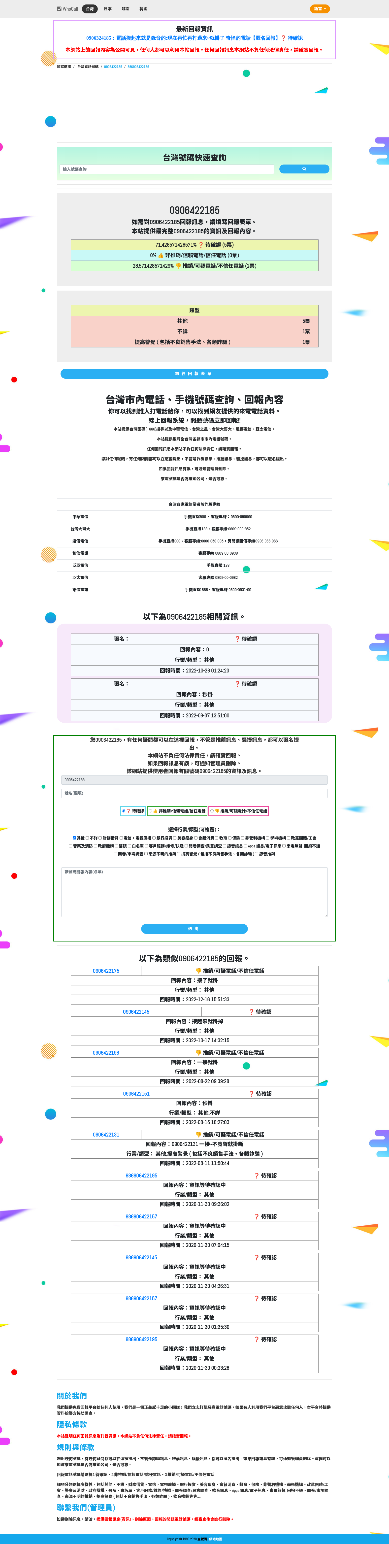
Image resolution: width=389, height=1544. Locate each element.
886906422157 (141, 1216)
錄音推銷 (265, 854)
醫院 (121, 846)
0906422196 (106, 1052)
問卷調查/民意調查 (203, 846)
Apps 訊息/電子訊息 (263, 846)
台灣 (90, 8)
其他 (79, 838)
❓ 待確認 (133, 811)
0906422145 (136, 1011)
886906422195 (141, 1175)
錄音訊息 (233, 846)
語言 (318, 8)
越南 (126, 8)
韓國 (143, 8)
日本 (108, 8)
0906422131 (106, 1134)
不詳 (92, 838)
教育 (221, 838)
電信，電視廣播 (136, 838)
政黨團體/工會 (302, 838)
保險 (234, 838)
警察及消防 (81, 846)
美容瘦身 (183, 838)
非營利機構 (253, 838)
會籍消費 (204, 838)
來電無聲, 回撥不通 (301, 846)
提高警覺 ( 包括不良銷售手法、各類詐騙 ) (215, 854)
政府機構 (104, 846)
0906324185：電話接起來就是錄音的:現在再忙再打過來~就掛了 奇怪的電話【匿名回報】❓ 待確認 (194, 38)
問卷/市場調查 (128, 854)
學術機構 (276, 838)
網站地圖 (215, 1539)
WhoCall (67, 9)
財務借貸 (108, 838)
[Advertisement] (194, 105)
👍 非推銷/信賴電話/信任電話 (177, 811)
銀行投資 (162, 838)
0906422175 (106, 971)
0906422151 (136, 1093)
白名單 (136, 846)
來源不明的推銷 (160, 854)
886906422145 (141, 1257)
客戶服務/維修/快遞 (164, 846)
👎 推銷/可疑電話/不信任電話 (238, 811)
